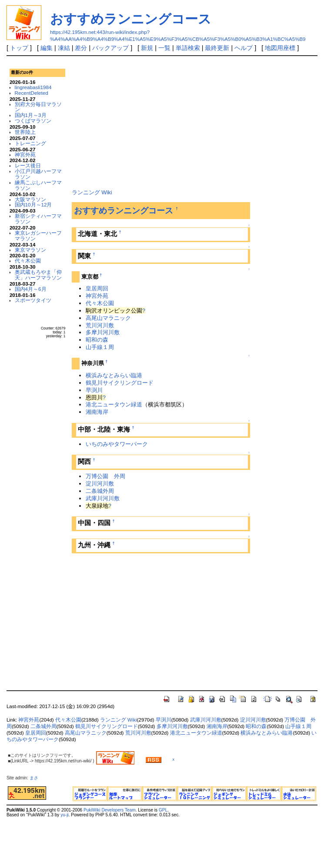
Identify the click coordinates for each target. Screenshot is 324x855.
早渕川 (94, 390)
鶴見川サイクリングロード (120, 382)
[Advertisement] (161, 121)
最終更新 (217, 47)
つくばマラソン (33, 120)
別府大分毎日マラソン (38, 107)
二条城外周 (100, 491)
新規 (147, 47)
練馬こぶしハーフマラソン (38, 185)
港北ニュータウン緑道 (114, 404)
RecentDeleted (31, 93)
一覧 (164, 47)
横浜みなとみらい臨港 (114, 375)
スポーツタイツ (33, 300)
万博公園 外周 (105, 476)
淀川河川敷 (100, 483)
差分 (81, 47)
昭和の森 (97, 339)
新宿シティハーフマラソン (38, 218)
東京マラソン (30, 250)
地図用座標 (280, 47)
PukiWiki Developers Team (110, 810)
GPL (163, 810)
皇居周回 (97, 288)
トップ (19, 47)
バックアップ (110, 47)
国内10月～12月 (33, 204)
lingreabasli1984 (33, 87)
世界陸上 (25, 132)
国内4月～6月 (31, 289)
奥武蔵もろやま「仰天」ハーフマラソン (38, 274)
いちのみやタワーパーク (117, 444)
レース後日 (28, 165)
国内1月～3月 (31, 115)
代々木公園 (28, 260)
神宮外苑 (25, 154)
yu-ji (64, 814)
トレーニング (30, 143)
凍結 (64, 47)
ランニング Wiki (92, 192)
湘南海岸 (97, 412)
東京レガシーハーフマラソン (38, 235)
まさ (36, 777)
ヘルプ (243, 47)
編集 (46, 47)
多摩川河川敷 (103, 332)
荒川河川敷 (100, 325)
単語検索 (188, 47)
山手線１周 (100, 347)
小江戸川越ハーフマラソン (38, 174)
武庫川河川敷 (103, 498)
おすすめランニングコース (130, 19)
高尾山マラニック (108, 318)
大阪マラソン (30, 199)
